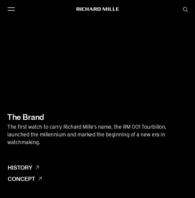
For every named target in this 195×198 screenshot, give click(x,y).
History (20, 167)
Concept (21, 178)
